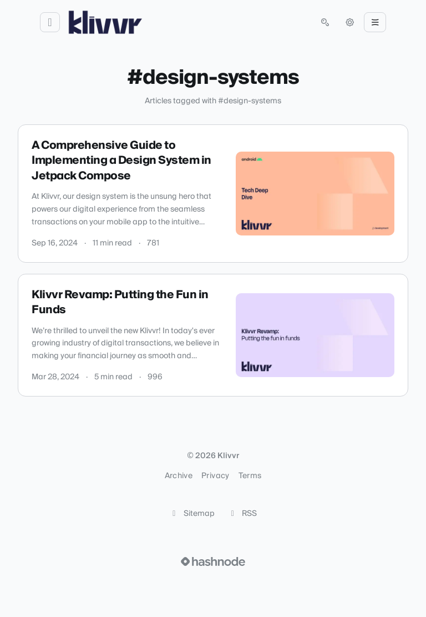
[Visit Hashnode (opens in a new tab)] (213, 561)
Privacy (215, 476)
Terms (250, 476)
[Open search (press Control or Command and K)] (325, 22)
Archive (178, 476)
